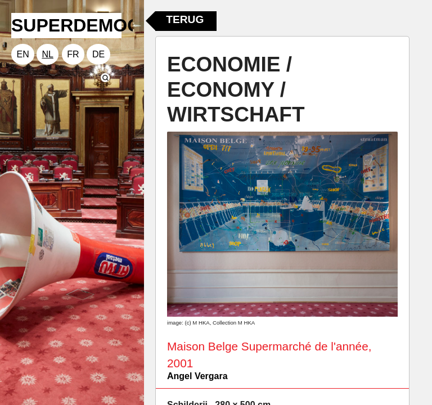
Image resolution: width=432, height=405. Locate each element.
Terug (185, 19)
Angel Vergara (197, 376)
